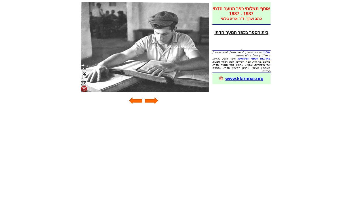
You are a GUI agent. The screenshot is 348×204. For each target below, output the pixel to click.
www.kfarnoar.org (244, 78)
